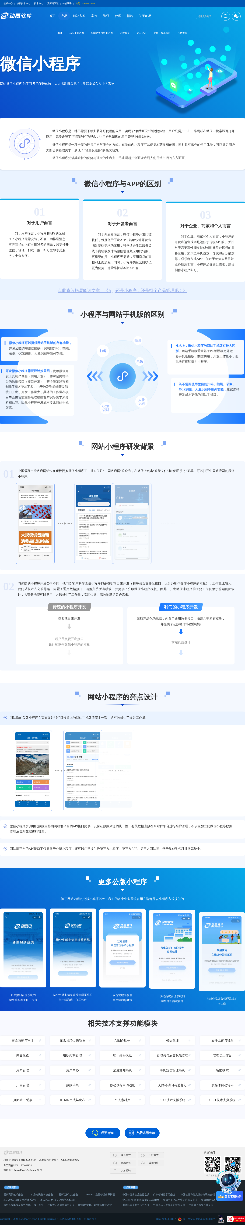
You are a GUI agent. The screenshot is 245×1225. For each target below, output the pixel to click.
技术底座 (182, 33)
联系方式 (126, 1155)
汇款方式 (154, 1155)
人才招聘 (126, 1170)
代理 (118, 16)
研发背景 (125, 33)
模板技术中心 (23, 3)
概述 (60, 33)
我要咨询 (107, 1133)
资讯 (106, 16)
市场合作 (126, 1163)
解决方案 (79, 16)
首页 (52, 16)
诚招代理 (154, 1163)
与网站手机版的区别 (102, 33)
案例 (94, 16)
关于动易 (145, 16)
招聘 (130, 16)
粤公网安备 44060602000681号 (199, 1219)
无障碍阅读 (53, 3)
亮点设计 (141, 33)
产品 (64, 16)
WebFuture (31, 1170)
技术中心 (38, 3)
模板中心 (8, 3)
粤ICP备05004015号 (166, 1219)
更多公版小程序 (162, 33)
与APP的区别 (76, 33)
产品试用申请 (145, 1133)
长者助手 (67, 3)
